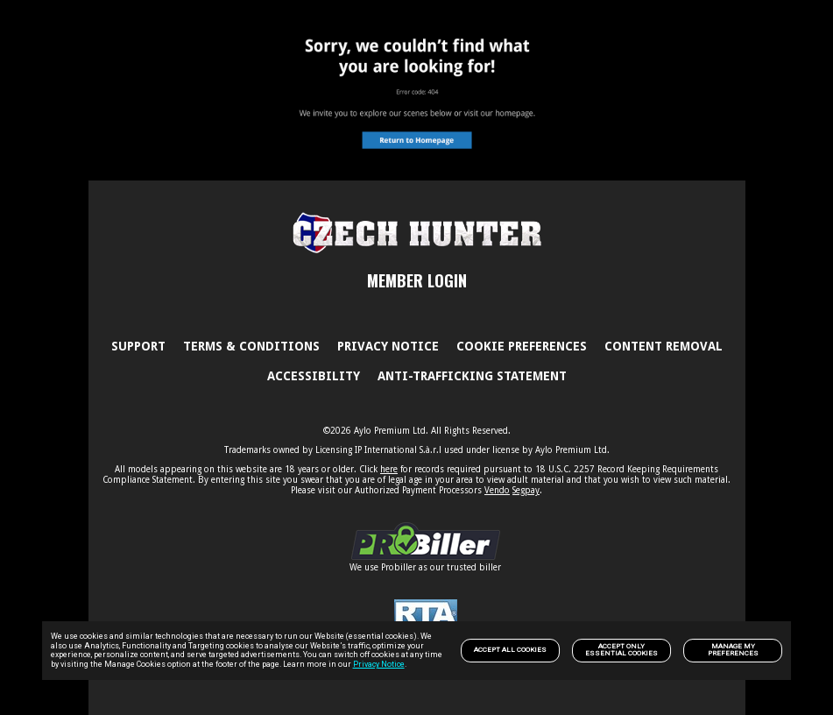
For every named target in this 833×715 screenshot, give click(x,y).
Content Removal (663, 346)
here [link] (389, 469)
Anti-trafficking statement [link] (472, 376)
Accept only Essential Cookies (621, 649)
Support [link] (138, 346)
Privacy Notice (379, 664)
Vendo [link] (497, 490)
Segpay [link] (526, 490)
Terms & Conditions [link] (251, 346)
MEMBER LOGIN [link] (417, 280)
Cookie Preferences (521, 346)
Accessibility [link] (313, 376)
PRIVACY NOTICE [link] (388, 346)
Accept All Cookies (510, 650)
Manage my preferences (733, 649)
